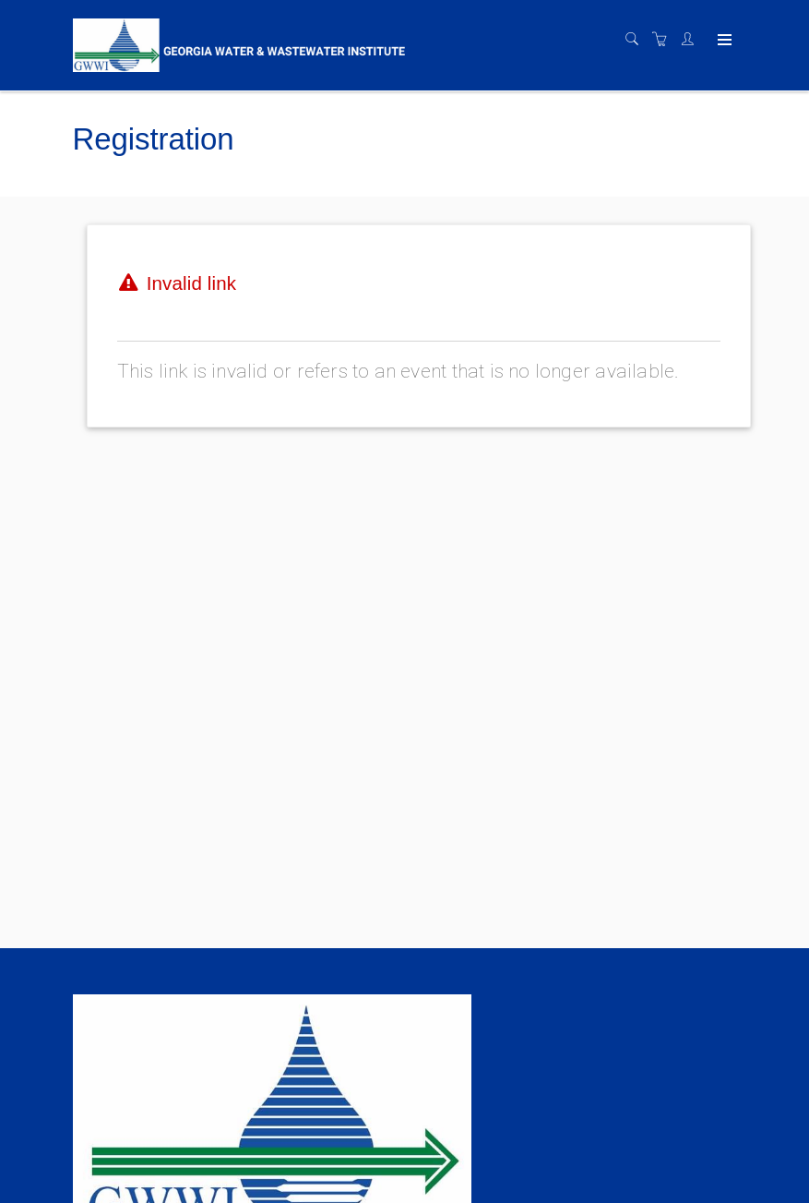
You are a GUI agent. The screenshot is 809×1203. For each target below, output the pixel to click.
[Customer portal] (692, 39)
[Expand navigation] (722, 40)
